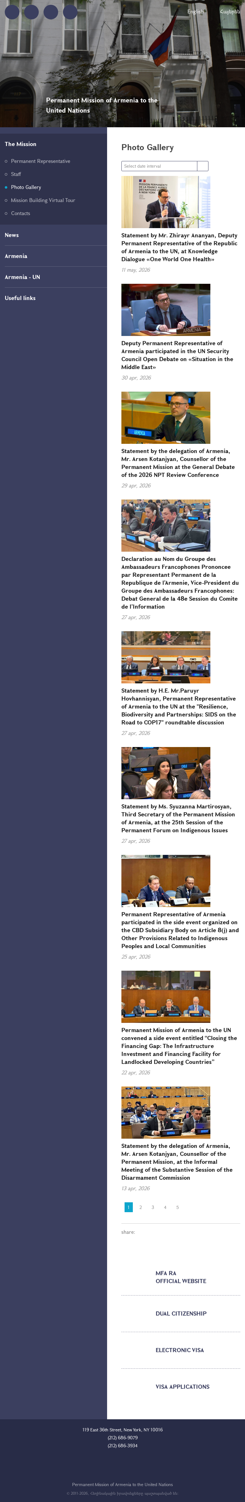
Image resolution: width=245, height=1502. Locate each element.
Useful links (20, 298)
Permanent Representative (40, 160)
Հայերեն (230, 11)
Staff (16, 174)
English (195, 11)
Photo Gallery (26, 187)
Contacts (20, 213)
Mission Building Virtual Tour (43, 200)
